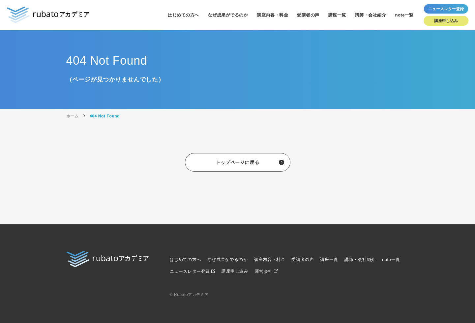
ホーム (72, 116)
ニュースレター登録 (190, 271)
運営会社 (264, 271)
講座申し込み (446, 20)
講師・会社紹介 (370, 15)
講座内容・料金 (272, 15)
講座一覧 (337, 15)
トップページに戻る (237, 162)
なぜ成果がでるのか (228, 15)
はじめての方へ (183, 15)
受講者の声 (308, 15)
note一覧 (404, 15)
